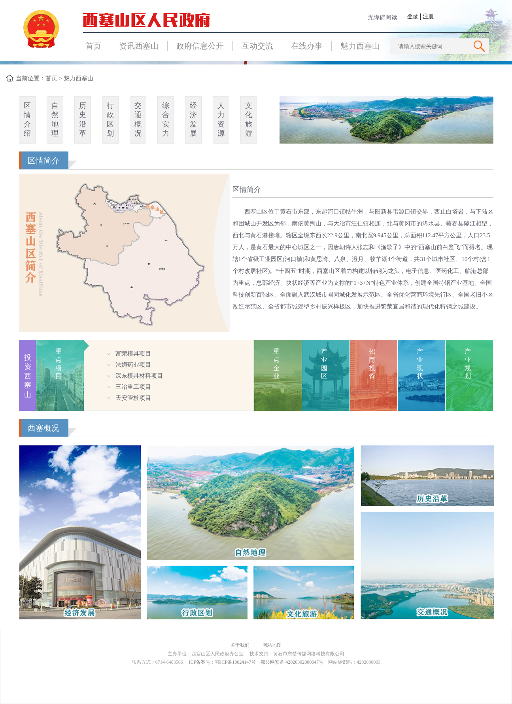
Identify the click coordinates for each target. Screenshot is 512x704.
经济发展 (193, 119)
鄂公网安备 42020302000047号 (292, 662)
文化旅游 (248, 119)
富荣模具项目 (133, 353)
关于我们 (239, 645)
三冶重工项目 (133, 387)
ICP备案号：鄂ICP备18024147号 (222, 662)
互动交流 (257, 46)
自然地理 (55, 119)
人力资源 (221, 119)
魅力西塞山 (360, 46)
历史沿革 (82, 119)
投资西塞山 (27, 376)
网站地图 (272, 645)
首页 (93, 46)
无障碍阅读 (382, 17)
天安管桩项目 (133, 398)
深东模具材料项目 (139, 376)
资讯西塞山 (139, 46)
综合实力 (165, 119)
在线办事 (307, 46)
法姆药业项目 (133, 364)
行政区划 (110, 119)
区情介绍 (27, 119)
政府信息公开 (200, 46)
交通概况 (138, 119)
